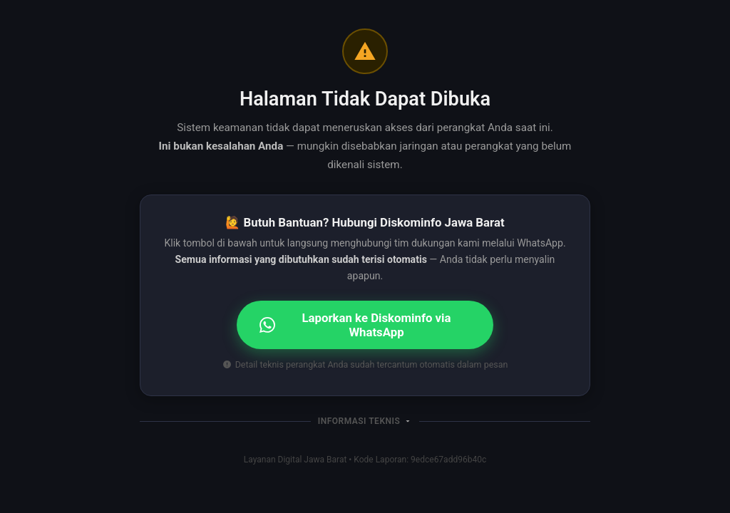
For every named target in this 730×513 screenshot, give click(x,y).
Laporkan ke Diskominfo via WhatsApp (355, 325)
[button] (365, 421)
